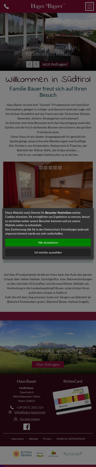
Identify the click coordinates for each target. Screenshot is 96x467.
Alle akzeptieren (48, 242)
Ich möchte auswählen (48, 252)
